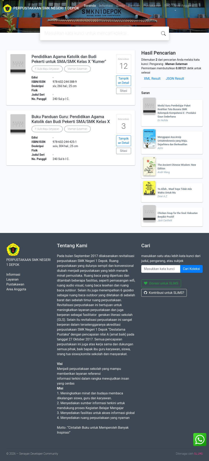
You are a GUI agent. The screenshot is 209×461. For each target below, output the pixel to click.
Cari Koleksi (191, 269)
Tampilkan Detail (123, 80)
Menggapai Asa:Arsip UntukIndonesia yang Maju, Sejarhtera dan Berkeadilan (172, 141)
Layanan (12, 279)
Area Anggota (183, 6)
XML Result (152, 79)
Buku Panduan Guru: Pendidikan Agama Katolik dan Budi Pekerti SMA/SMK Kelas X (71, 119)
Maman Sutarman (77, 68)
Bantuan (134, 6)
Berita (120, 6)
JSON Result (175, 79)
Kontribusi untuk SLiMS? (164, 293)
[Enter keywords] (160, 269)
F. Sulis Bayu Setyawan (47, 68)
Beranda (90, 6)
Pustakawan (152, 6)
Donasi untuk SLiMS (161, 283)
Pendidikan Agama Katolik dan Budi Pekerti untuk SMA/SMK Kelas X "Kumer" (69, 59)
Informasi (106, 6)
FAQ (167, 6)
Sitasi (123, 90)
